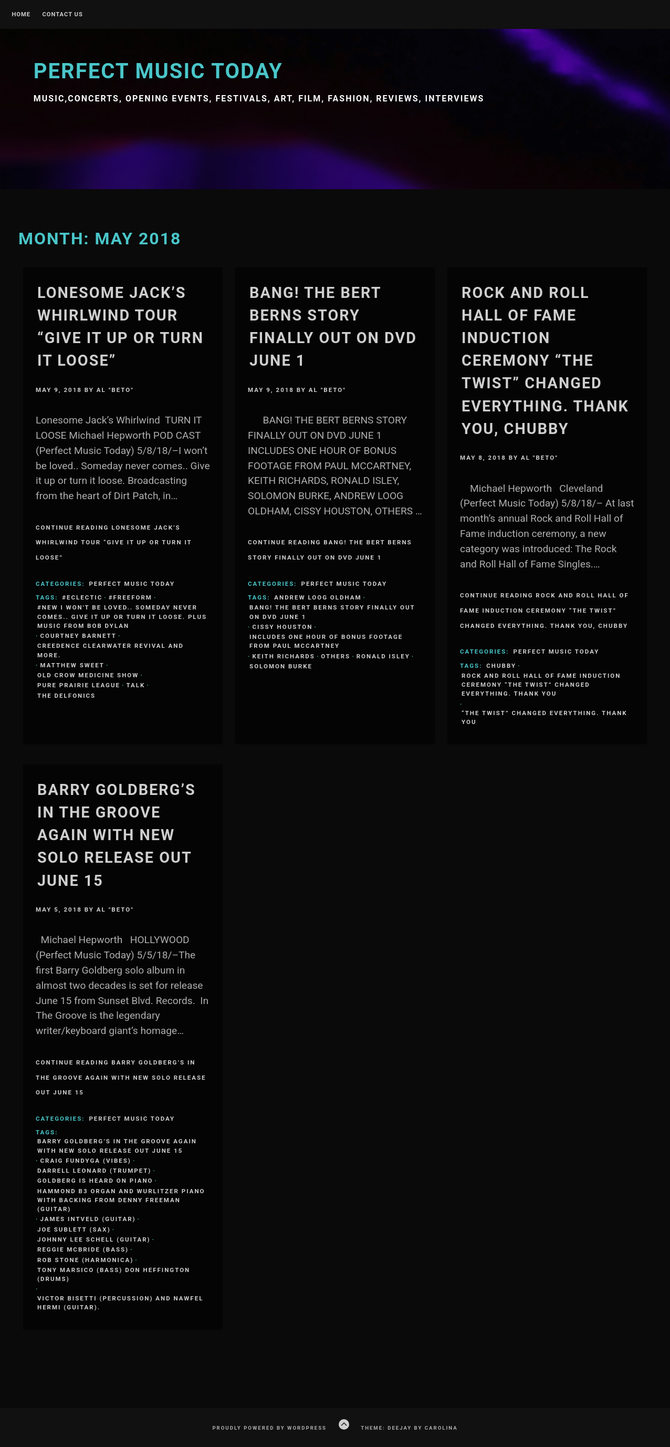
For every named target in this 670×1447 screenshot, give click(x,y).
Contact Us (62, 15)
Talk (135, 685)
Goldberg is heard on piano (95, 1180)
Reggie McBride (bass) (83, 1249)
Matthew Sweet (72, 665)
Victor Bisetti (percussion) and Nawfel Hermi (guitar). (120, 1303)
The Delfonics (66, 695)
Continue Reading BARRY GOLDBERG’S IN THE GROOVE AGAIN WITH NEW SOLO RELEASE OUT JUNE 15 (121, 1078)
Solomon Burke (280, 666)
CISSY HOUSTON (283, 627)
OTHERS (335, 656)
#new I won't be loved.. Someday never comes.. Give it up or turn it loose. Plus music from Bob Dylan (122, 616)
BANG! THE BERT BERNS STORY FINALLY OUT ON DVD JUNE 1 (332, 612)
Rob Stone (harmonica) (85, 1260)
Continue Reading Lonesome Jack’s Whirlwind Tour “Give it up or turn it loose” (114, 543)
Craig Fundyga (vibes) (85, 1160)
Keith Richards (284, 656)
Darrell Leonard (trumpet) (94, 1170)
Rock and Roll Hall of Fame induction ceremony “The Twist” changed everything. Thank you (541, 685)
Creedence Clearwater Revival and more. (110, 650)
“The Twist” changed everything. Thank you (544, 717)
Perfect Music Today (158, 71)
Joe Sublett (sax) (74, 1229)
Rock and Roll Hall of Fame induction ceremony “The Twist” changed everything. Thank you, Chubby (545, 361)
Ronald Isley (383, 656)
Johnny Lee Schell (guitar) (94, 1239)
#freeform (130, 597)
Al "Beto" (115, 390)
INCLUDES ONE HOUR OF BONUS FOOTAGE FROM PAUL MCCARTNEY (326, 641)
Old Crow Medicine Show (88, 675)
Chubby (501, 665)
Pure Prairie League (78, 685)
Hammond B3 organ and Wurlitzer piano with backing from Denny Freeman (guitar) (121, 1200)
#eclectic (82, 597)
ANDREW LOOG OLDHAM (317, 597)
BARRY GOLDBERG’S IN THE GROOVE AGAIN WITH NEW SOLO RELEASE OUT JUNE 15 (116, 835)
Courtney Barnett (78, 635)
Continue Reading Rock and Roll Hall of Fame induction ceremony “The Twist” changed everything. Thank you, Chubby (544, 610)
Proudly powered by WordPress (269, 1428)
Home (21, 15)
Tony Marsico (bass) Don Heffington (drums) (113, 1274)
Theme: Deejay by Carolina (409, 1428)
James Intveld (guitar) (88, 1219)
